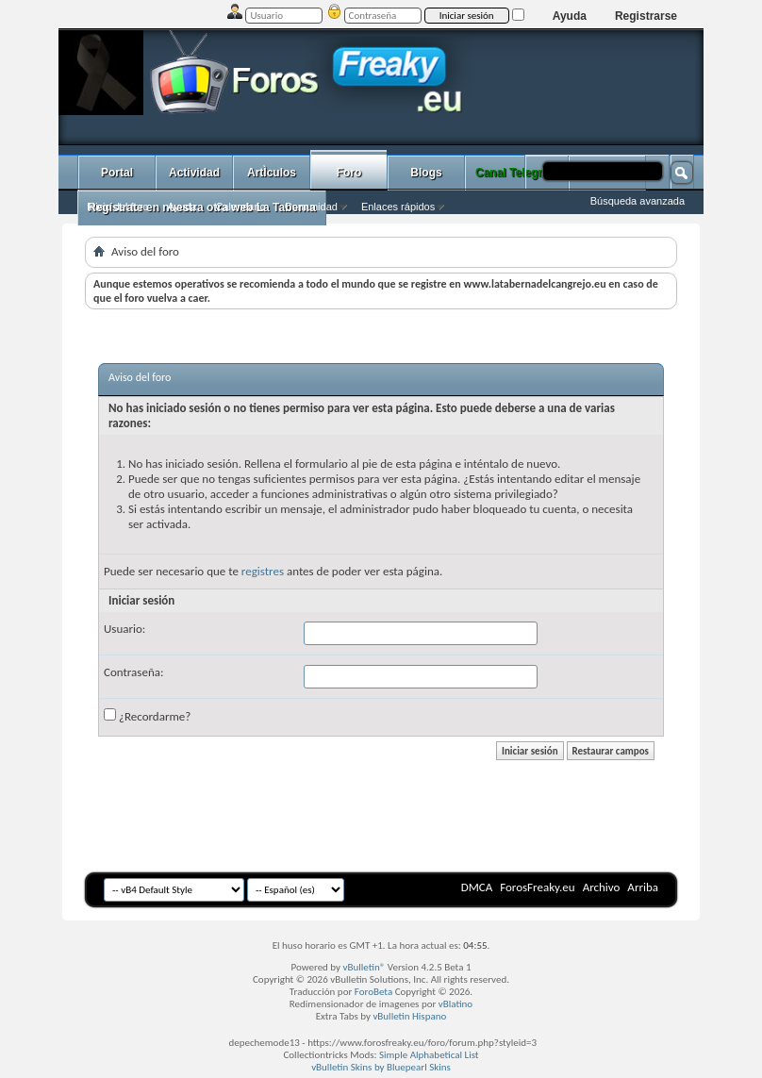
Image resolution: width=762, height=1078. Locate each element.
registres (262, 571)
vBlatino (455, 1004)
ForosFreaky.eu (537, 887)
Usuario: (124, 629)
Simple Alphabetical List (429, 1055)
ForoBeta (373, 992)
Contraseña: (133, 672)
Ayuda (570, 16)
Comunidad (311, 206)
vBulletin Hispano (409, 1016)
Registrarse (646, 16)
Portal (117, 172)
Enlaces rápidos (398, 206)
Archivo (602, 887)
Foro (349, 172)
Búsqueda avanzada (637, 201)
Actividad (194, 172)
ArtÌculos (271, 172)
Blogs (425, 172)
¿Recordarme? (147, 715)
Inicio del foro (117, 206)
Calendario (240, 206)
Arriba (642, 887)
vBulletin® (364, 967)
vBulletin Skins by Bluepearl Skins (381, 1067)
